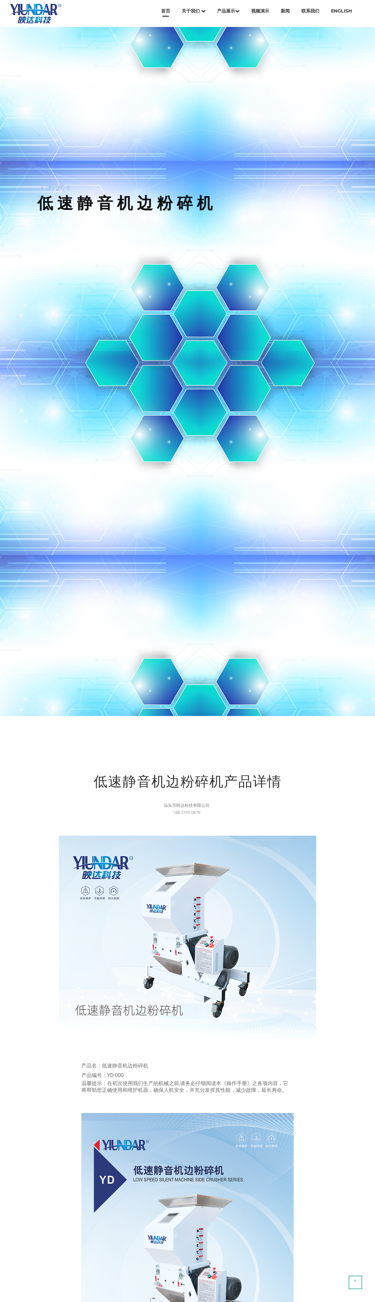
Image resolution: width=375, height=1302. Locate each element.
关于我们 (194, 11)
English (341, 11)
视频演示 (260, 11)
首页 (165, 11)
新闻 (285, 11)
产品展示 (228, 11)
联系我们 (310, 11)
